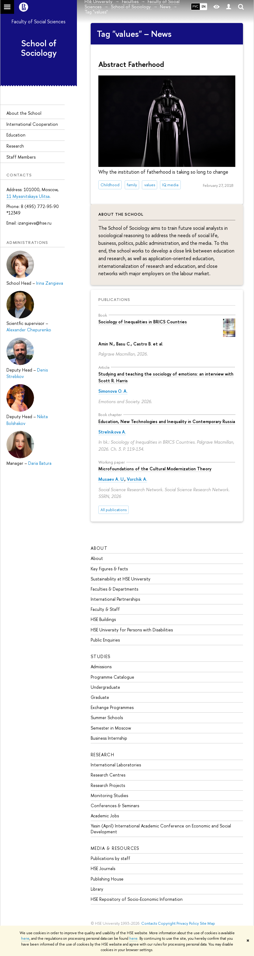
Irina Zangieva (49, 283)
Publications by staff (110, 858)
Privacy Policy (187, 923)
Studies (101, 656)
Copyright (167, 923)
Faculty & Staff (105, 609)
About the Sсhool (23, 113)
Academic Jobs (105, 816)
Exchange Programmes (112, 707)
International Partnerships (115, 599)
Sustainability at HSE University (120, 579)
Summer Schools (107, 717)
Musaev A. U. (111, 479)
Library (97, 889)
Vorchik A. (137, 479)
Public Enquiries (105, 640)
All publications (113, 509)
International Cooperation (32, 124)
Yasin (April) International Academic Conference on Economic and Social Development (161, 828)
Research (15, 146)
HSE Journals (103, 868)
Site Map (207, 923)
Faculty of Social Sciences (39, 21)
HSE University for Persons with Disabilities (132, 630)
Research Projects (108, 785)
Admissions (101, 666)
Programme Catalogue (112, 677)
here (25, 938)
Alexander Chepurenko (28, 330)
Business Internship (109, 738)
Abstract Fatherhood (131, 64)
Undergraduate (105, 687)
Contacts (149, 923)
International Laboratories (116, 765)
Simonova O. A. (112, 391)
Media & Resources (115, 848)
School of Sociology (39, 48)
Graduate (100, 697)
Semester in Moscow (111, 728)
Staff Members (21, 157)
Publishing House (107, 879)
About (99, 548)
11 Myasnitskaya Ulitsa (28, 196)
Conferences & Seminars (115, 805)
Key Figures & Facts (109, 569)
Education (15, 135)
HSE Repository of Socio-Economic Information (137, 899)
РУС (195, 6)
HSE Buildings (103, 619)
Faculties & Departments (114, 589)
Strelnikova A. (112, 432)
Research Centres (108, 775)
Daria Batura (39, 463)
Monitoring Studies (109, 795)
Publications (114, 299)
